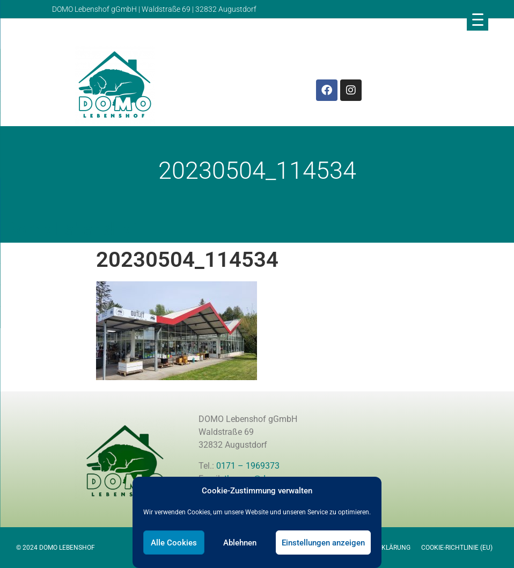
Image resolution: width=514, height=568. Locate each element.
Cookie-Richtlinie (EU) (457, 547)
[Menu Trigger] (477, 19)
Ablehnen (239, 543)
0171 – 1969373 (248, 466)
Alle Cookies (174, 543)
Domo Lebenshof (70, 229)
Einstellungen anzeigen (323, 543)
